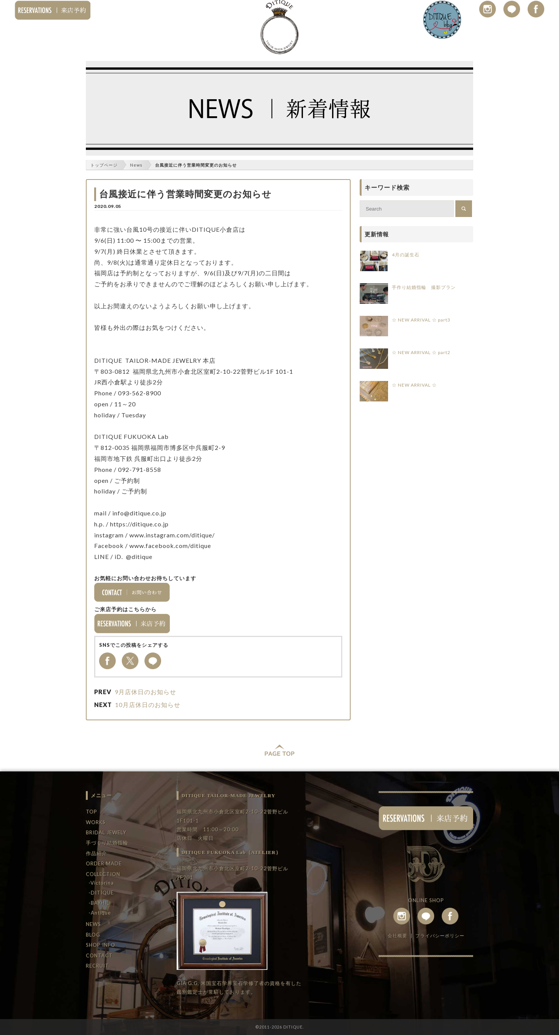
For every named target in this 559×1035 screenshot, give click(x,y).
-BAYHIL (99, 903)
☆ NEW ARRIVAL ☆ (414, 385)
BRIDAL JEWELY (106, 832)
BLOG (93, 935)
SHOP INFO (100, 945)
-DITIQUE (101, 893)
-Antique (100, 913)
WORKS (96, 822)
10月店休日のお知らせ (147, 704)
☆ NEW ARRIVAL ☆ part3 (421, 320)
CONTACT (99, 955)
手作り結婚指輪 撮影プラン (424, 287)
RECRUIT (97, 966)
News (136, 164)
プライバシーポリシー (439, 935)
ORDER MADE (104, 863)
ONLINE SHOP (426, 900)
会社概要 (397, 935)
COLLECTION (103, 874)
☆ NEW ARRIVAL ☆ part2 (421, 352)
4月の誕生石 (405, 255)
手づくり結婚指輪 (107, 843)
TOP (91, 812)
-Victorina (101, 883)
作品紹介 (96, 853)
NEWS (93, 924)
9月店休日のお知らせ (145, 691)
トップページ (104, 164)
